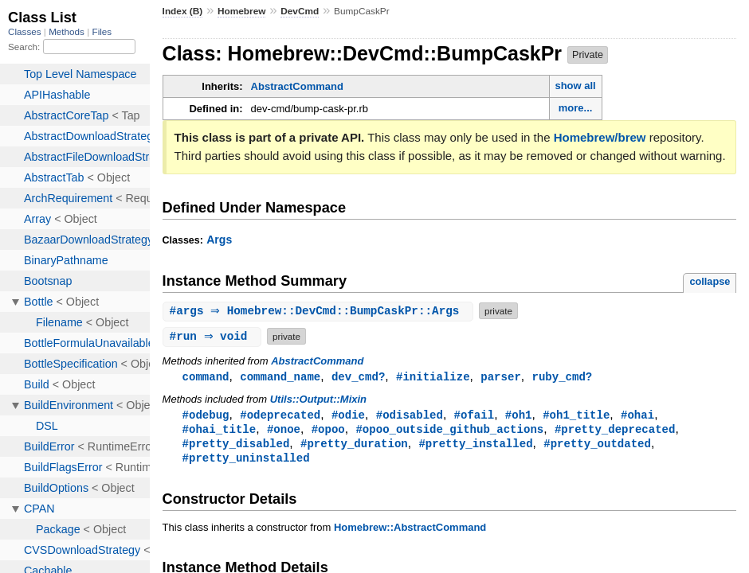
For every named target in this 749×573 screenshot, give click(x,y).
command (205, 376)
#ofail (474, 415)
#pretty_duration (354, 446)
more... (576, 108)
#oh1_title (576, 415)
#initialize (433, 376)
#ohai (637, 415)
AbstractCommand (297, 86)
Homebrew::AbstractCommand (410, 531)
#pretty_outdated (597, 446)
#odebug (205, 415)
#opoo (328, 431)
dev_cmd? (358, 376)
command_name (280, 376)
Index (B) (183, 11)
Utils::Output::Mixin (318, 400)
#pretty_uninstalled (246, 461)
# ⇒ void (214, 336)
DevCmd (299, 11)
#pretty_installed (475, 446)
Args (219, 239)
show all (575, 86)
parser (500, 376)
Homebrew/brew (600, 137)
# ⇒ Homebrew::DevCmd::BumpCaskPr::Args (320, 310)
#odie (348, 415)
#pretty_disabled (236, 446)
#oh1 (518, 415)
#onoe (283, 431)
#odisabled (409, 415)
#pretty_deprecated (615, 431)
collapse (709, 281)
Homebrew (241, 11)
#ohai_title (219, 431)
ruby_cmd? (561, 376)
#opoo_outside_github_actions (449, 431)
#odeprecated (280, 415)
